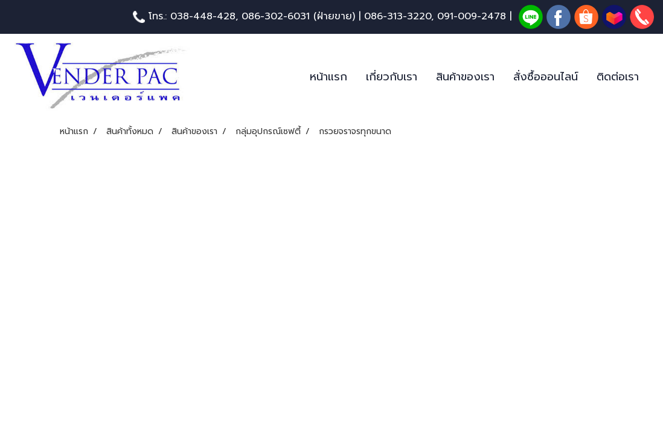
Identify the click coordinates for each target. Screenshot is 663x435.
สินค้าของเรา (465, 76)
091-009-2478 (471, 16)
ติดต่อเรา (618, 76)
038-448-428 (202, 16)
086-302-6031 (276, 16)
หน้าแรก (328, 76)
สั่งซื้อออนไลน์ (545, 76)
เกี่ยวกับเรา (391, 76)
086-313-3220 (397, 16)
